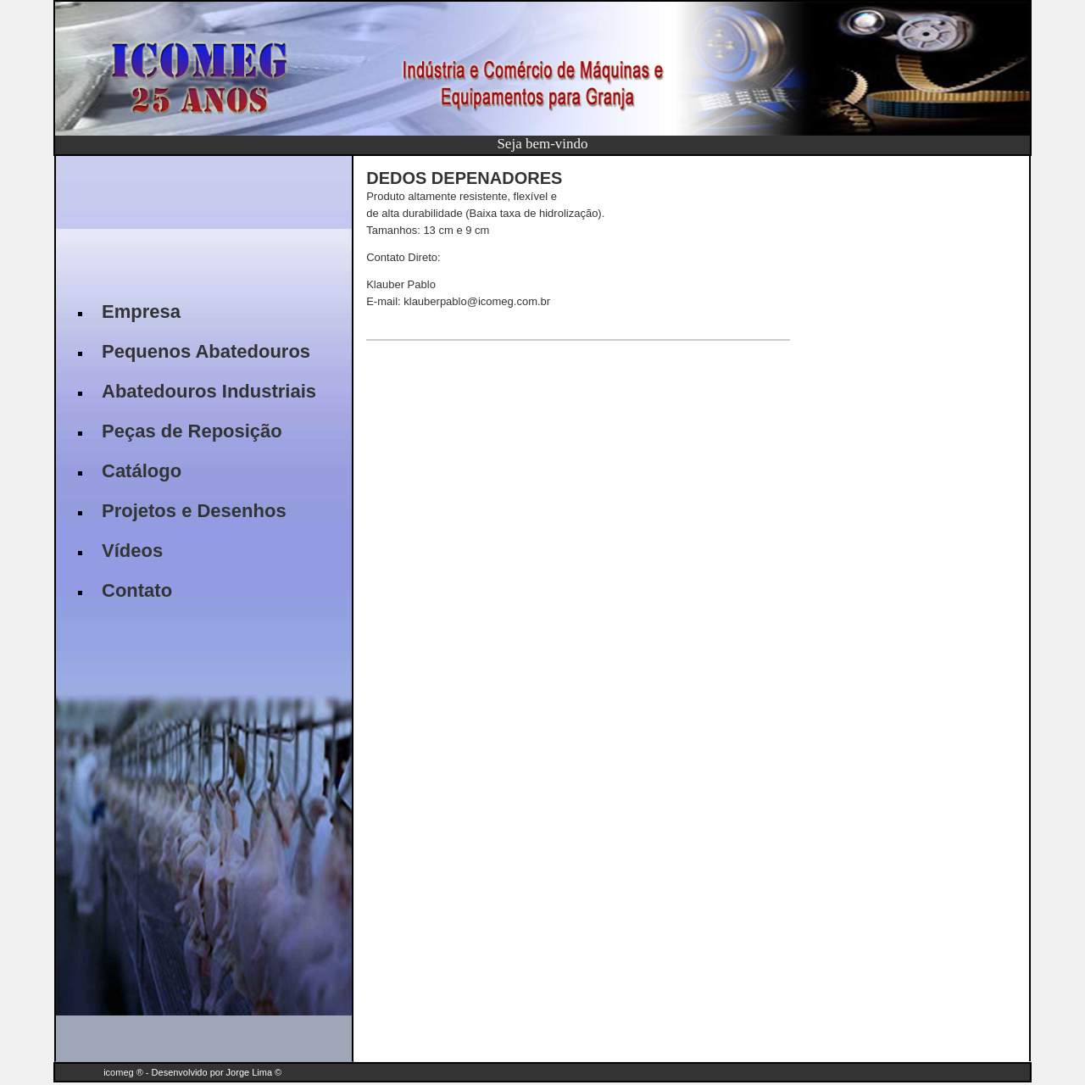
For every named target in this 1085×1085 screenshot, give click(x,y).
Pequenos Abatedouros (206, 351)
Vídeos (132, 550)
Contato (137, 590)
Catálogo (141, 470)
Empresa (141, 311)
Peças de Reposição (192, 431)
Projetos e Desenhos (194, 510)
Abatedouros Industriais (209, 391)
